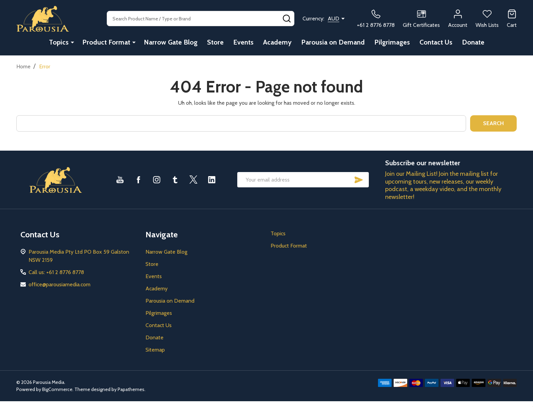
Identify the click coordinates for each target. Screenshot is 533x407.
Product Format (106, 42)
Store (215, 42)
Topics (59, 42)
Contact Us (435, 42)
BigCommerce (57, 389)
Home (23, 66)
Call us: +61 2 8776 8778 (56, 272)
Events (243, 42)
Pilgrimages (392, 42)
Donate (473, 42)
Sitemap (155, 349)
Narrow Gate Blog (170, 42)
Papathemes (131, 389)
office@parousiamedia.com (59, 284)
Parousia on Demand (333, 42)
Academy (277, 42)
